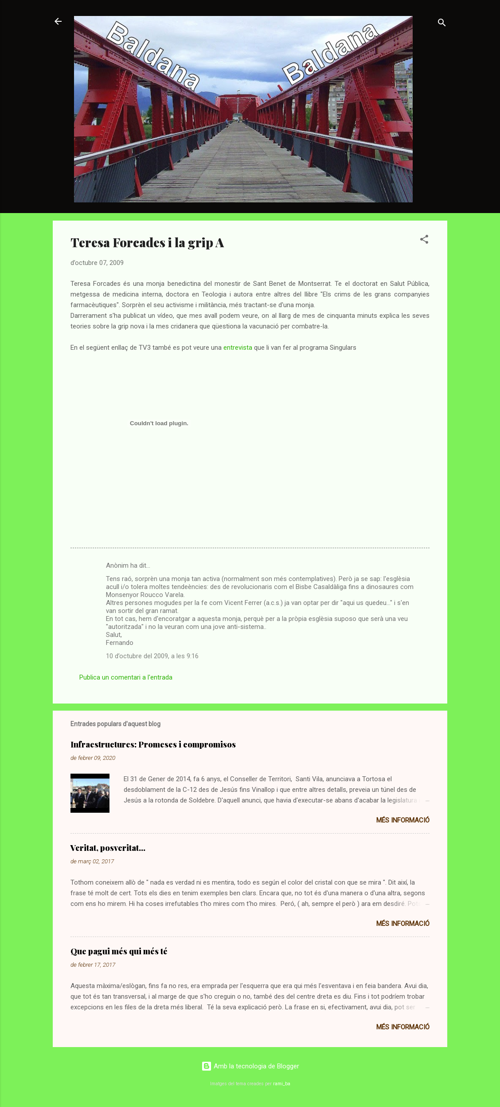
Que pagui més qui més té (119, 951)
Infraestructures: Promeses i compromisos (153, 744)
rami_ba (281, 1084)
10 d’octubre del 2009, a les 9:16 (152, 656)
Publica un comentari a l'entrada (125, 677)
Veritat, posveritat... (107, 847)
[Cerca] (442, 24)
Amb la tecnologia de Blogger (250, 1066)
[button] (424, 241)
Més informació (403, 820)
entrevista (237, 348)
